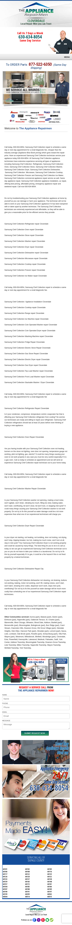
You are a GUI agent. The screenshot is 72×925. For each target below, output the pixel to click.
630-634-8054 (30, 37)
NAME (4, 695)
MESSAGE (6, 720)
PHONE (5, 703)
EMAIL (4, 712)
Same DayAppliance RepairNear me (57, 748)
